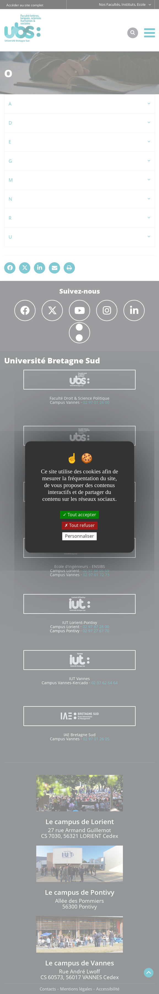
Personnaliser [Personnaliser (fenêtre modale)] (79, 536)
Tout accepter (79, 515)
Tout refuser (79, 525)
